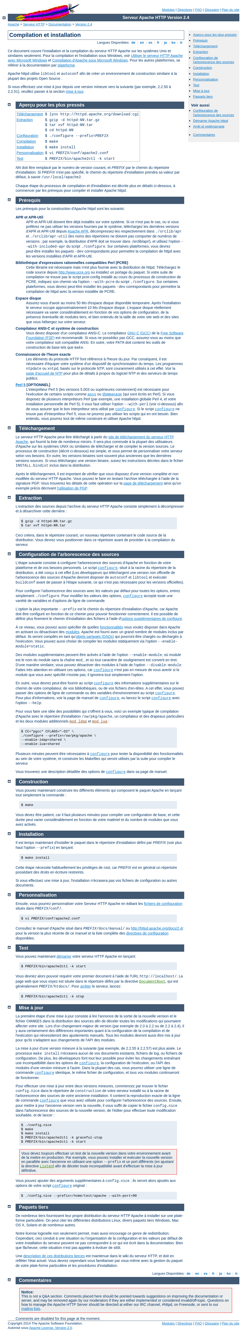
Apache (13, 24)
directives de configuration (147, 933)
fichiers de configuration (163, 904)
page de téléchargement (143, 483)
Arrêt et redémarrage (209, 126)
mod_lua (99, 721)
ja (165, 42)
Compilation (26, 141)
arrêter (85, 986)
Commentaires (204, 135)
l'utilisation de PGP (72, 488)
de (133, 42)
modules (72, 632)
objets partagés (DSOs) (95, 636)
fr (158, 42)
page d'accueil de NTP (44, 373)
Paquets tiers (203, 96)
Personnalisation (205, 79)
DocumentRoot (152, 981)
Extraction (200, 52)
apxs (91, 394)
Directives (184, 10)
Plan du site (230, 10)
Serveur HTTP (34, 24)
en (142, 42)
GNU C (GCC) (138, 333)
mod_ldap (78, 721)
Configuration (27, 136)
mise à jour (75, 91)
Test (196, 85)
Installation (201, 74)
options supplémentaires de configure (151, 619)
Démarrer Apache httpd (210, 121)
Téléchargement (205, 46)
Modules (168, 10)
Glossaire (212, 10)
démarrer (63, 956)
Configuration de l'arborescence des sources (213, 60)
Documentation (60, 24)
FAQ (198, 10)
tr (181, 42)
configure (125, 409)
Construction (202, 68)
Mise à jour (201, 91)
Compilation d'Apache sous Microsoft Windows (90, 60)
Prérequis (200, 40)
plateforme (66, 65)
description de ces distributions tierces (54, 1256)
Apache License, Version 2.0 (50, 1328)
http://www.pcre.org (74, 272)
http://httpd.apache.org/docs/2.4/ (157, 928)
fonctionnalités (111, 627)
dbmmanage (112, 394)
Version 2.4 (83, 24)
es (150, 42)
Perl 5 (20, 385)
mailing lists (30, 1309)
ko (173, 42)
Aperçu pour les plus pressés (215, 35)
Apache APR (78, 231)
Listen (46, 1166)
